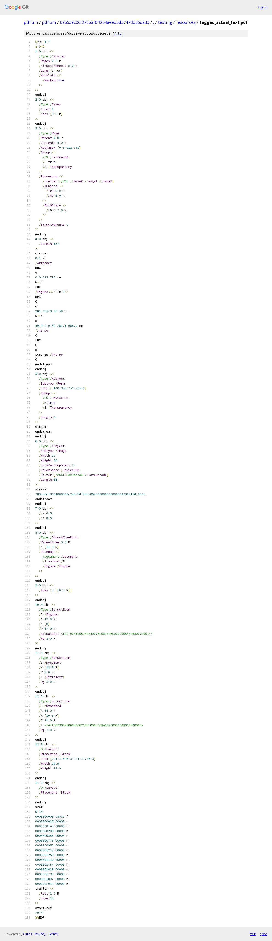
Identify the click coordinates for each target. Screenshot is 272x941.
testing (165, 22)
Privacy (40, 934)
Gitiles (27, 934)
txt (253, 934)
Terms (53, 934)
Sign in (262, 7)
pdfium (31, 22)
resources (186, 22)
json (263, 934)
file (117, 33)
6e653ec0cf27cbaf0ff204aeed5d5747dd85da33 (104, 22)
